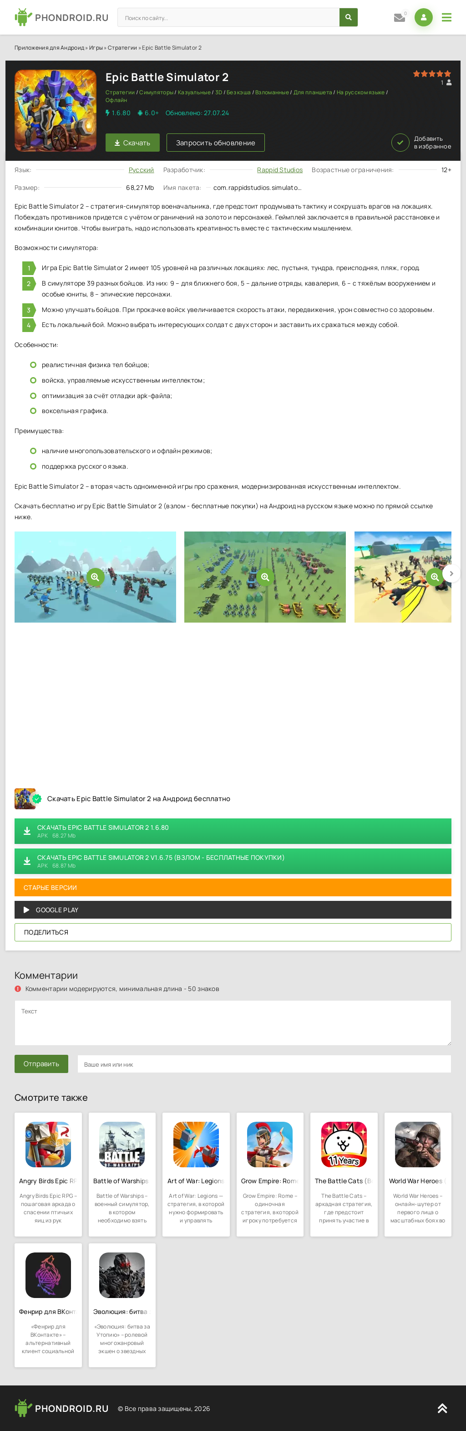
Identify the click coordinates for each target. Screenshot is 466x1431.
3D (219, 92)
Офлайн (116, 100)
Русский (141, 169)
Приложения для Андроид (49, 47)
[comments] (233, 1023)
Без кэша (239, 92)
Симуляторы (156, 92)
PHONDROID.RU (72, 17)
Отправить (41, 1063)
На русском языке (361, 92)
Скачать (133, 143)
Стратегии (122, 47)
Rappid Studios (280, 169)
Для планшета (313, 92)
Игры (96, 47)
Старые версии (50, 887)
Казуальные (194, 92)
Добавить (421, 142)
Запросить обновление (216, 143)
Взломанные (272, 92)
